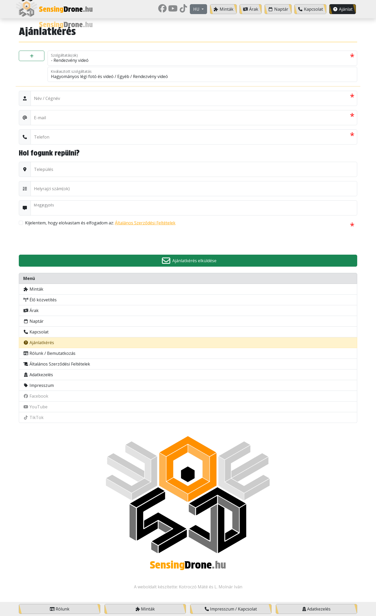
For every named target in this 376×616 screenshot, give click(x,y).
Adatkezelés (38, 375)
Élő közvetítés (40, 300)
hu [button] (197, 9)
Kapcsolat (36, 332)
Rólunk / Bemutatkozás (49, 353)
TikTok (33, 417)
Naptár (33, 321)
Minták (33, 289)
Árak (31, 310)
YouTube (35, 407)
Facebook (35, 396)
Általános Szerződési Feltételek (145, 223)
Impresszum (38, 385)
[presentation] (58, 240)
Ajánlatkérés (38, 342)
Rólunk (59, 609)
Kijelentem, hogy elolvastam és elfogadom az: (100, 223)
